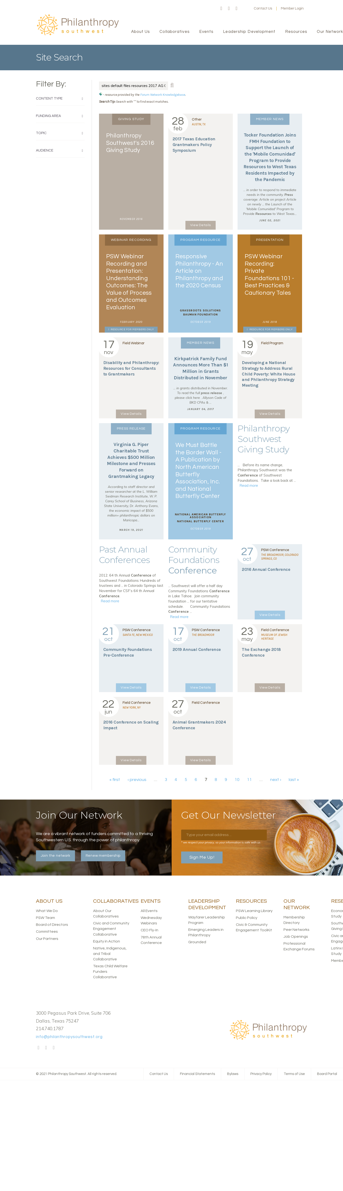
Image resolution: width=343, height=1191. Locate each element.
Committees (47, 931)
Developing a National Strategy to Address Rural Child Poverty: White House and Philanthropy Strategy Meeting (268, 374)
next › (275, 779)
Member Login (292, 8)
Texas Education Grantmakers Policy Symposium (194, 144)
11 (249, 779)
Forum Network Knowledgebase (162, 94)
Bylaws (232, 1074)
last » (294, 779)
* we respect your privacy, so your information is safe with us (220, 842)
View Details (200, 225)
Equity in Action (106, 941)
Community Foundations (193, 560)
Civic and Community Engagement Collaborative (111, 928)
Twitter (229, 8)
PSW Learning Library (254, 911)
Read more (248, 485)
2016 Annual (266, 569)
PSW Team (45, 918)
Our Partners (47, 939)
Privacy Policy (261, 1074)
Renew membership (103, 855)
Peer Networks (296, 930)
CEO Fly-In (149, 930)
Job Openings (295, 936)
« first (114, 779)
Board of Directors (52, 925)
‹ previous (137, 779)
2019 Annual (197, 649)
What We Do (47, 911)
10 (237, 779)
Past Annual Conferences (124, 554)
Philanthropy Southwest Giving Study (264, 439)
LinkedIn (236, 8)
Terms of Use (294, 1074)
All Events (149, 911)
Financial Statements (197, 1074)
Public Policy (246, 918)
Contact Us (263, 8)
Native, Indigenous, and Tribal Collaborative (110, 953)
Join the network (55, 855)
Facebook (221, 8)
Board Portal (327, 1074)
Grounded (197, 942)
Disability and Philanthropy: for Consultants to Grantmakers (131, 368)
